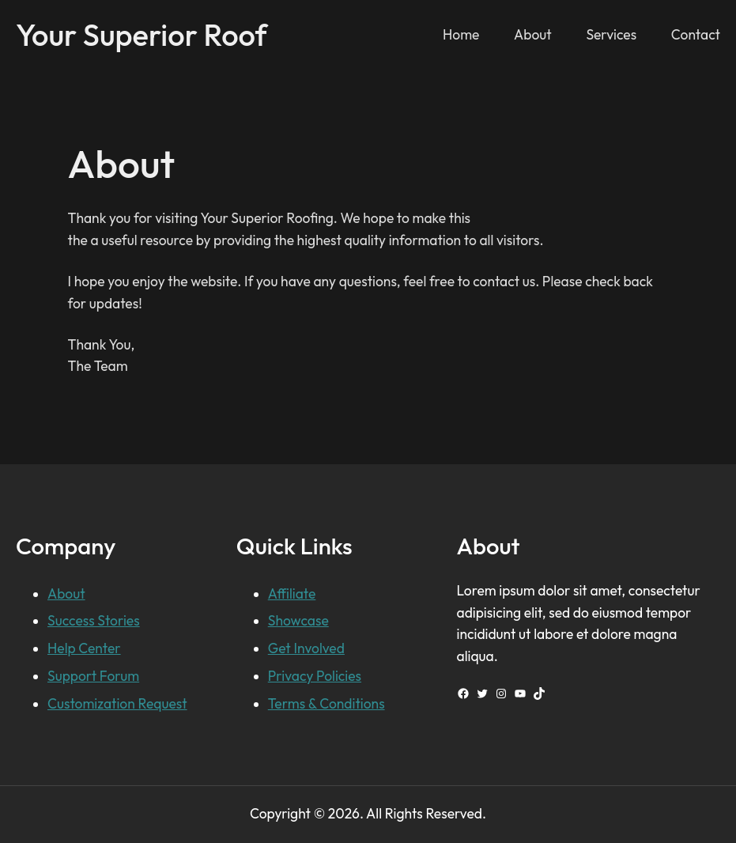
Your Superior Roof (141, 35)
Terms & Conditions (326, 704)
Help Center (84, 648)
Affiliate (292, 594)
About (66, 594)
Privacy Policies (314, 676)
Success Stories (93, 620)
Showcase (298, 620)
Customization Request (117, 704)
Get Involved (306, 648)
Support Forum (93, 676)
